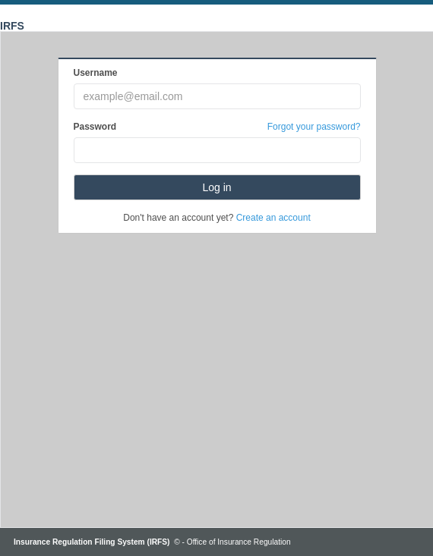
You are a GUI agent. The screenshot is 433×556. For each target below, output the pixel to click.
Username (96, 73)
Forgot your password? (314, 126)
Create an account (273, 217)
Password (95, 126)
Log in (216, 187)
